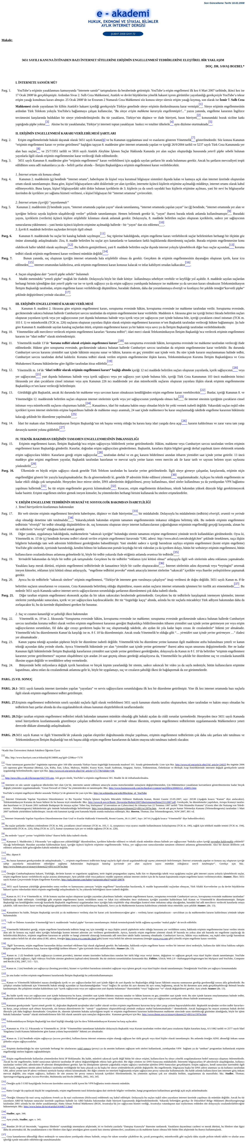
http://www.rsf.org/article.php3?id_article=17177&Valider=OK (82, 770)
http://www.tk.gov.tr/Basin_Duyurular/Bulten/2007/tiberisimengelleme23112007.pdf (132, 802)
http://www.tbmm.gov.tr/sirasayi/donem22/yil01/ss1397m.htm (174, 1014)
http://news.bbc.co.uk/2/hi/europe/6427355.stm (29, 777)
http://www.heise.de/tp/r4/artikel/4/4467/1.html (48, 1106)
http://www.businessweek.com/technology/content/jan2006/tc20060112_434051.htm (152, 788)
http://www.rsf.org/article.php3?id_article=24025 (200, 764)
